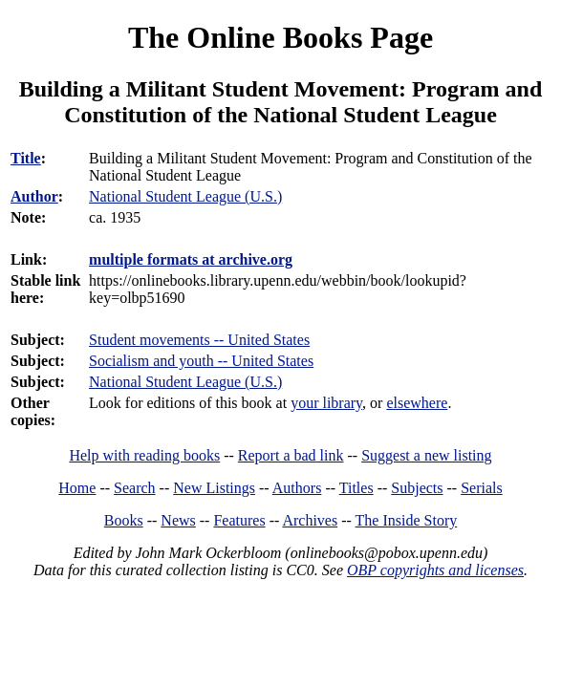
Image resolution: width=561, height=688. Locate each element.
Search (135, 488)
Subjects (416, 488)
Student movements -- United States (199, 340)
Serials (482, 488)
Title (26, 158)
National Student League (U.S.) (185, 382)
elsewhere (416, 403)
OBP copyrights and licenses (435, 570)
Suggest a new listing (426, 455)
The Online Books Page (280, 37)
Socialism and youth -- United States (201, 361)
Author (34, 196)
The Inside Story (407, 520)
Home (77, 488)
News (178, 520)
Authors (297, 488)
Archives (309, 520)
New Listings (214, 488)
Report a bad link (291, 455)
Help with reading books (144, 455)
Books (123, 520)
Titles (356, 488)
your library (326, 403)
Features (239, 520)
